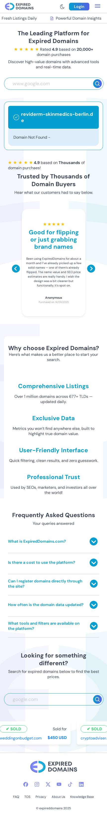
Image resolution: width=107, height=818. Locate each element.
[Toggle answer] (94, 541)
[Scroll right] (91, 269)
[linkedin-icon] (81, 784)
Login (79, 6)
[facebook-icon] (25, 784)
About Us (58, 797)
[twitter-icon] (48, 784)
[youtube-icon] (59, 784)
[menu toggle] (97, 6)
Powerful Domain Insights (76, 18)
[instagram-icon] (37, 784)
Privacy (41, 797)
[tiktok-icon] (70, 784)
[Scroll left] (16, 269)
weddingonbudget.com (21, 738)
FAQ (16, 797)
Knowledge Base (82, 797)
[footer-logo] (53, 767)
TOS (27, 797)
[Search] (97, 83)
